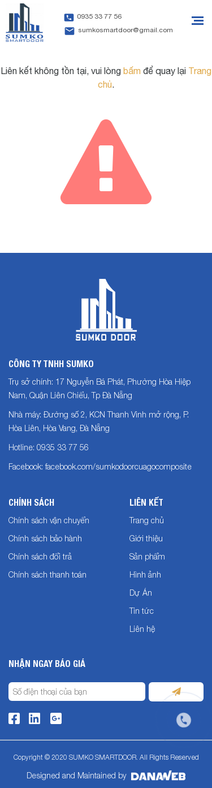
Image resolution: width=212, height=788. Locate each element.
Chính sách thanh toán (47, 574)
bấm (132, 71)
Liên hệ (142, 629)
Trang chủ (146, 520)
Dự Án (140, 592)
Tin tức (141, 610)
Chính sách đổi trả (40, 556)
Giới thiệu (146, 538)
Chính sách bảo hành (45, 538)
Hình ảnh (145, 574)
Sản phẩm (147, 556)
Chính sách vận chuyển (48, 520)
